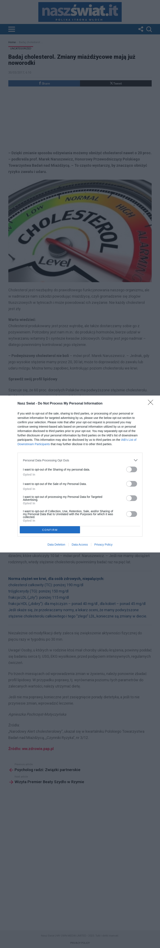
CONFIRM (50, 529)
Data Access (80, 544)
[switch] (131, 469)
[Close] (152, 404)
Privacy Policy (103, 544)
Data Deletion (56, 544)
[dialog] (80, 474)
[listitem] (80, 460)
